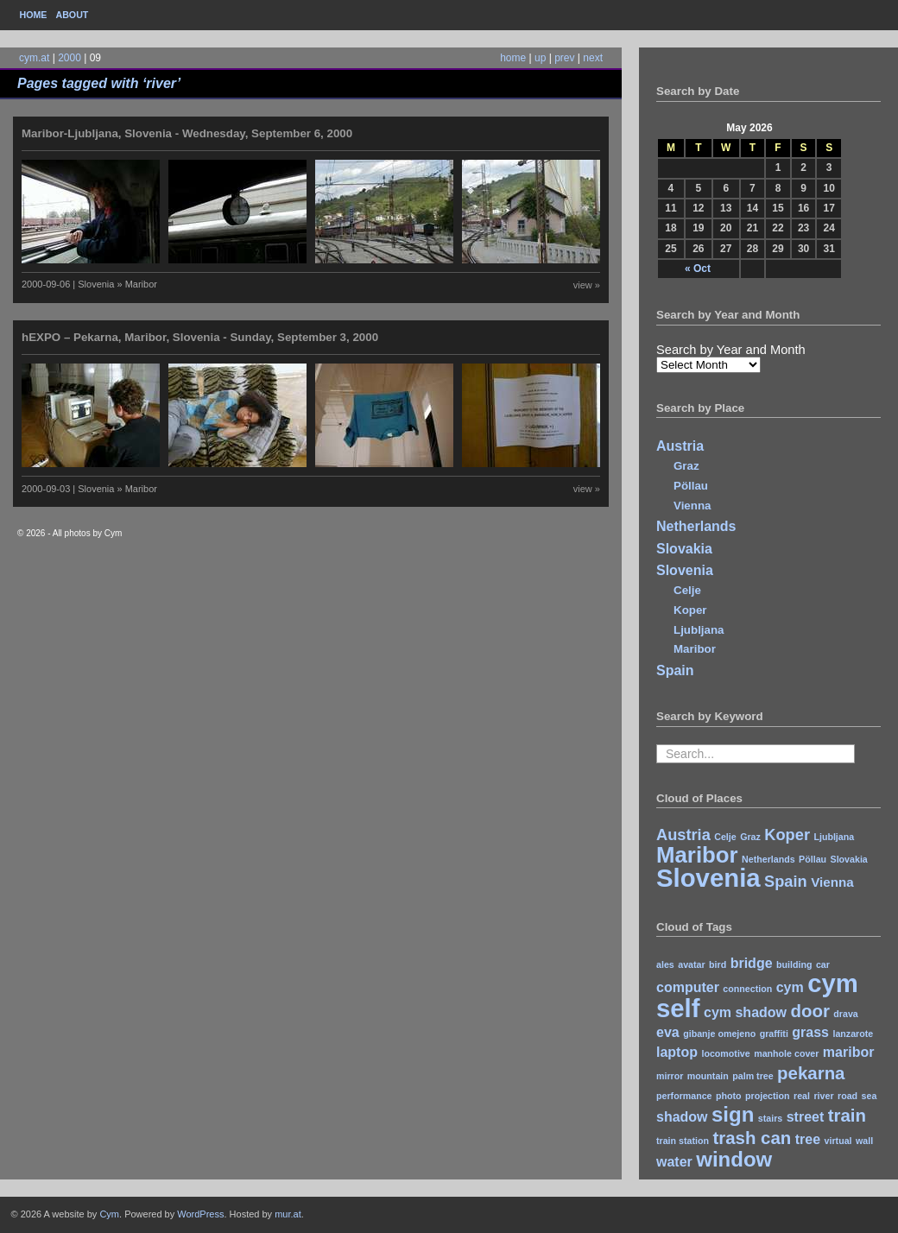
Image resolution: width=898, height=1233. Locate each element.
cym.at (34, 58)
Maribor (695, 648)
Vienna (692, 505)
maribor (849, 1052)
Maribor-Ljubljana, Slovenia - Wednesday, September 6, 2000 (187, 133)
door (809, 1011)
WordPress (200, 1214)
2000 (69, 58)
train (847, 1115)
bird (717, 964)
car (823, 964)
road (847, 1096)
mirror (669, 1076)
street (806, 1117)
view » (586, 285)
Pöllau (691, 485)
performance (684, 1096)
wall (864, 1140)
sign (732, 1114)
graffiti (774, 1033)
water (674, 1161)
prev (564, 58)
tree (807, 1139)
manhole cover (786, 1053)
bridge (751, 963)
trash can (751, 1138)
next (593, 58)
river (823, 1096)
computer (687, 987)
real (802, 1096)
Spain (675, 670)
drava (845, 1014)
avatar (691, 964)
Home (33, 14)
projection (767, 1096)
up (540, 58)
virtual (838, 1140)
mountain (708, 1076)
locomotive (725, 1053)
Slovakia (684, 548)
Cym (109, 1214)
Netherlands (696, 526)
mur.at (288, 1214)
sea (869, 1096)
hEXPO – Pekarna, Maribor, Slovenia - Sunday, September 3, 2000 (200, 337)
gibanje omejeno (719, 1033)
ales (665, 964)
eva (668, 1032)
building (794, 964)
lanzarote (852, 1033)
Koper (690, 610)
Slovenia (684, 570)
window (734, 1159)
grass (810, 1032)
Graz (686, 465)
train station (682, 1140)
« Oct (698, 268)
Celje (687, 590)
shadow (682, 1117)
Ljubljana (699, 629)
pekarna (810, 1073)
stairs (770, 1118)
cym (790, 987)
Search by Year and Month (731, 350)
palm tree (752, 1076)
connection (747, 988)
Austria (680, 446)
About (71, 14)
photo (729, 1096)
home (513, 58)
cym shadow (745, 1012)
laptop (677, 1052)
